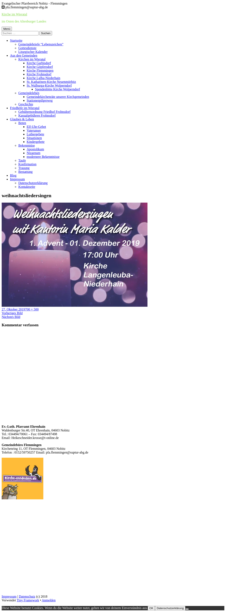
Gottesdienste (27, 48)
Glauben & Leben (22, 119)
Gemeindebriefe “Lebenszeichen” (40, 44)
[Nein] (187, 609)
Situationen (34, 138)
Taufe (22, 160)
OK (151, 608)
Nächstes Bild (11, 317)
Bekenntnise (26, 145)
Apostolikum (35, 149)
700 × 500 (32, 309)
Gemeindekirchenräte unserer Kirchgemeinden (58, 96)
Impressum (17, 179)
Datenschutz (27, 596)
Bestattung (25, 171)
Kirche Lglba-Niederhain (43, 78)
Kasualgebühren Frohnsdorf (37, 115)
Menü (6, 28)
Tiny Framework (28, 600)
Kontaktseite (26, 186)
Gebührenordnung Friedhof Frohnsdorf (44, 111)
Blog (13, 175)
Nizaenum (33, 153)
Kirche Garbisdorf (39, 63)
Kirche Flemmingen (40, 70)
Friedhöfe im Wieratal (24, 108)
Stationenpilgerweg (39, 100)
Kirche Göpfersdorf (40, 67)
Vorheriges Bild (12, 313)
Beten (22, 123)
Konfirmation (27, 164)
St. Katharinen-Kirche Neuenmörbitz (51, 82)
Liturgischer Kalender (33, 52)
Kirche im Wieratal (14, 14)
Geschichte (25, 104)
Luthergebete (35, 134)
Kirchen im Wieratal (32, 59)
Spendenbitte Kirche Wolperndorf (57, 89)
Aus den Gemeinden (23, 55)
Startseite (16, 40)
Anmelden (49, 600)
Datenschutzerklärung (32, 183)
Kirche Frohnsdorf (39, 74)
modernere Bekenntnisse (43, 156)
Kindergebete (36, 141)
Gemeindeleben (28, 93)
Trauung (24, 168)
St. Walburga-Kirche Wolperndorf (49, 85)
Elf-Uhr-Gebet (36, 126)
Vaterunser (34, 130)
